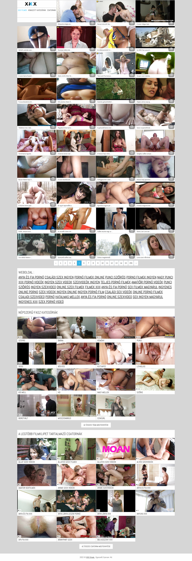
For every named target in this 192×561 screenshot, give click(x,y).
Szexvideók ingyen (86, 282)
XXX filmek (22, 10)
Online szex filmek (70, 287)
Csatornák (51, 10)
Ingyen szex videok (58, 282)
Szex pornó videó (51, 302)
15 (126, 263)
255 (130, 263)
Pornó (50, 297)
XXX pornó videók (31, 282)
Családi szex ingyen (59, 277)
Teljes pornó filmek (116, 282)
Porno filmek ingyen (141, 277)
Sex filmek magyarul (143, 287)
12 (112, 263)
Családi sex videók (118, 292)
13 (116, 263)
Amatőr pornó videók (147, 282)
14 (121, 263)
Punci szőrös (115, 277)
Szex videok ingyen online (58, 292)
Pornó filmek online (89, 277)
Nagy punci (165, 277)
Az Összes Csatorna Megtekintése (96, 546)
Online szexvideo (119, 297)
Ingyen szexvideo (43, 287)
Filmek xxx (93, 287)
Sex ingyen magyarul (148, 297)
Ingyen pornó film (91, 292)
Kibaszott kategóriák (37, 10)
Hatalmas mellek (67, 297)
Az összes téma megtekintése (96, 425)
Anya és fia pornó (31, 277)
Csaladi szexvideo (31, 297)
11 (107, 263)
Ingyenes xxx (28, 302)
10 (102, 263)
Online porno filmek (148, 292)
